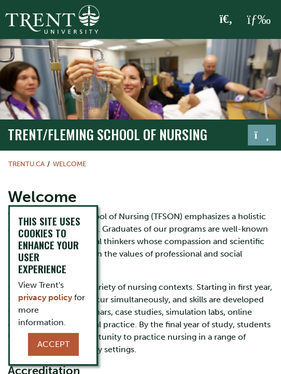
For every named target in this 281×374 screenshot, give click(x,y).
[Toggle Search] (226, 20)
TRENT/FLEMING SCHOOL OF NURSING (107, 134)
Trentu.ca (26, 164)
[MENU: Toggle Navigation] (259, 20)
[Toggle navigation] (262, 135)
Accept (53, 344)
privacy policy (45, 297)
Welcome (69, 164)
